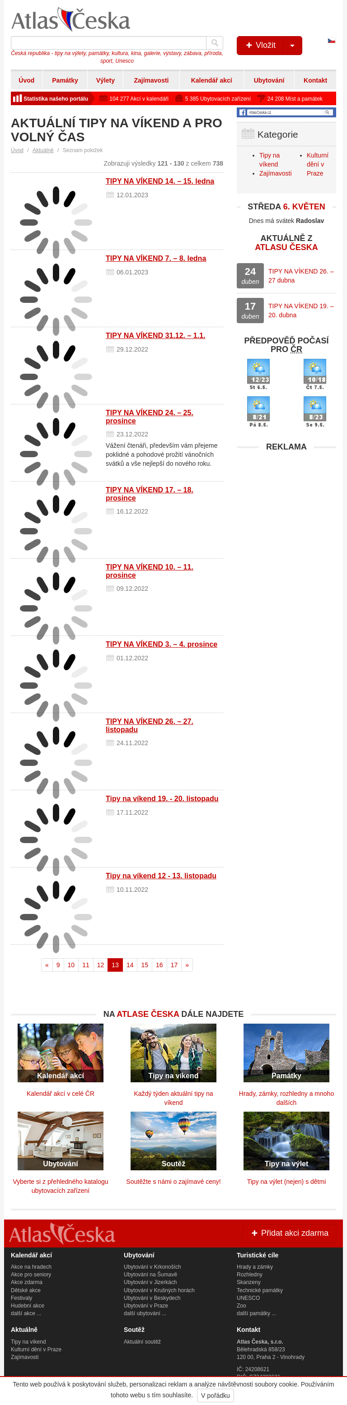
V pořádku (215, 1395)
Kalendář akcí (211, 80)
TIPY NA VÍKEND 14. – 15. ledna (160, 181)
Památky (65, 80)
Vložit (273, 46)
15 (144, 965)
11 (85, 965)
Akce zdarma (26, 1282)
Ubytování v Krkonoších (152, 1267)
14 (130, 965)
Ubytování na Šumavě (150, 1274)
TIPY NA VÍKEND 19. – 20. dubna (300, 310)
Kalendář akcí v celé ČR (60, 1093)
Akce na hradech (31, 1267)
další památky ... (256, 1313)
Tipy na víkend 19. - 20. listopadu (162, 798)
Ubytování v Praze (146, 1306)
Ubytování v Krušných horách (159, 1290)
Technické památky (260, 1290)
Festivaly (21, 1298)
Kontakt (315, 80)
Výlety (105, 80)
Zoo (241, 1306)
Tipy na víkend (28, 1342)
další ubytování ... (145, 1313)
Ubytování (269, 80)
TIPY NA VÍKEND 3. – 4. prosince (161, 644)
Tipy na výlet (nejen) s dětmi (286, 1181)
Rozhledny (250, 1274)
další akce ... (26, 1313)
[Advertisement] (286, 512)
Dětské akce (26, 1290)
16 (159, 965)
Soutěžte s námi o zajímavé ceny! (173, 1181)
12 (100, 965)
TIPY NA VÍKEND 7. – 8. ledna (156, 258)
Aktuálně (43, 150)
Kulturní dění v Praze (317, 164)
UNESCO (248, 1298)
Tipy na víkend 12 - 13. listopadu (161, 876)
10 (71, 965)
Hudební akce (27, 1306)
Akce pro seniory (31, 1274)
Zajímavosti (151, 80)
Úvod (26, 80)
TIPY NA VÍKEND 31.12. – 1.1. (156, 335)
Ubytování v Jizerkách (150, 1282)
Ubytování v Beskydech (152, 1298)
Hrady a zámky (255, 1267)
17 (174, 965)
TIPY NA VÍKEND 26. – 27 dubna (300, 276)
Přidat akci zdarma (289, 1233)
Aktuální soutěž (142, 1342)
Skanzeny (249, 1282)
